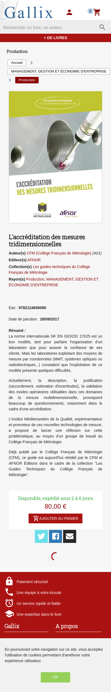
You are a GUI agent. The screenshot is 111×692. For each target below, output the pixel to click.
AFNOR (34, 260)
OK (55, 677)
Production (35, 279)
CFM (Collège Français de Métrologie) (59, 253)
